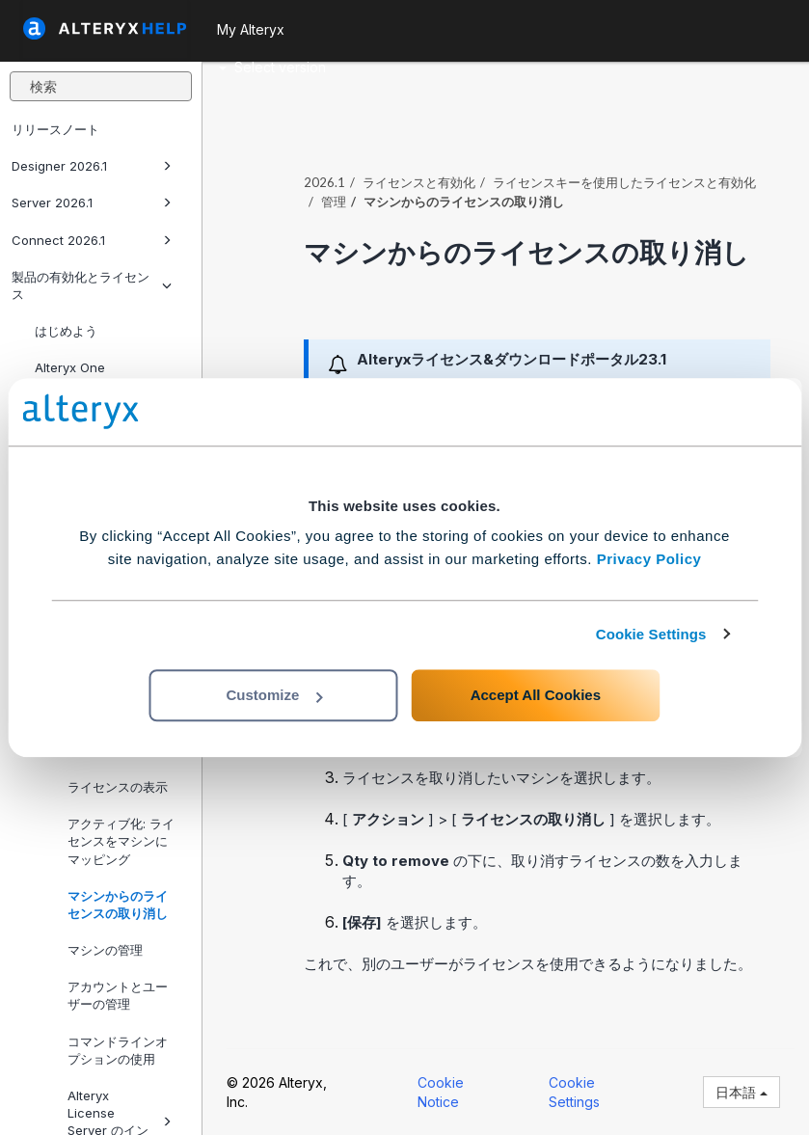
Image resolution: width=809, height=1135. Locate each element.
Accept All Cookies (536, 695)
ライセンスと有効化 (419, 182)
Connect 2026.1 (92, 240)
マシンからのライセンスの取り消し (117, 904)
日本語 (741, 1092)
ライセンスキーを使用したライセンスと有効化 (624, 182)
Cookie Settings (651, 634)
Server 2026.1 (92, 202)
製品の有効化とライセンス (92, 285)
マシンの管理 (105, 950)
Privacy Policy (649, 559)
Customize (274, 695)
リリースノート (55, 129)
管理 (333, 201)
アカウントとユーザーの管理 (117, 995)
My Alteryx (250, 29)
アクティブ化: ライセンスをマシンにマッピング (121, 841)
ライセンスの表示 (117, 787)
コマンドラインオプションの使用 (117, 1050)
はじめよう (66, 330)
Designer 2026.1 (92, 166)
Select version (272, 67)
